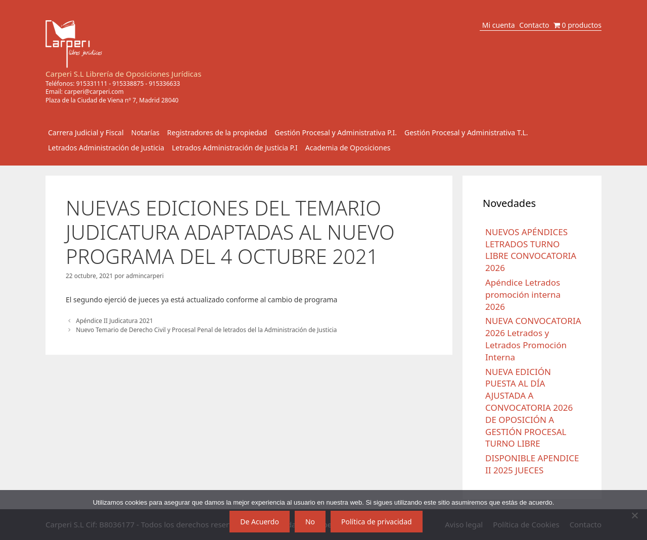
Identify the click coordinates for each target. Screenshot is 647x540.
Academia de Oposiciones (348, 147)
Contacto (534, 25)
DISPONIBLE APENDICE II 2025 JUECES (532, 464)
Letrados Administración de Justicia (106, 147)
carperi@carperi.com (94, 91)
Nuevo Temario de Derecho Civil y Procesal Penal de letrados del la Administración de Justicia (206, 330)
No (310, 521)
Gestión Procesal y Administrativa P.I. (335, 132)
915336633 (164, 83)
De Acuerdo (259, 521)
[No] (634, 515)
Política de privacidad (376, 521)
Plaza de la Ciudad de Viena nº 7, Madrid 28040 (111, 100)
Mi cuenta (498, 25)
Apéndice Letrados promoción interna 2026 (523, 294)
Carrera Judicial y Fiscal (86, 132)
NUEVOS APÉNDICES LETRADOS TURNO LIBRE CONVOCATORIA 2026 (530, 250)
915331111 (92, 83)
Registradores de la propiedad (217, 132)
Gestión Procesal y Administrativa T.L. (466, 132)
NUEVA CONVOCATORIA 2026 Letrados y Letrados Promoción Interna (533, 338)
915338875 (128, 83)
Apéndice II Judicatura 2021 (114, 320)
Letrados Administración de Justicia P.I (235, 147)
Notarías (145, 132)
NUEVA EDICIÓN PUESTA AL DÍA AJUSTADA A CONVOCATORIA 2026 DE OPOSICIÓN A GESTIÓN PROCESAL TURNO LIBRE (529, 408)
